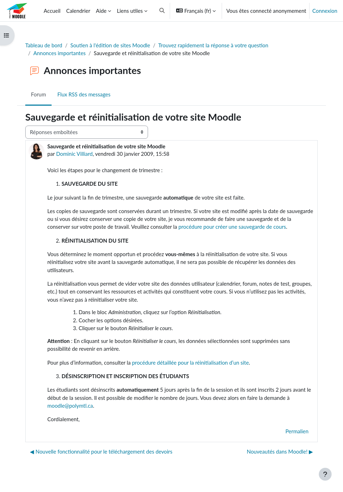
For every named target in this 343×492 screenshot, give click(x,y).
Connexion (324, 10)
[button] (162, 10)
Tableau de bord (43, 45)
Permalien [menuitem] (296, 431)
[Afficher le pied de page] (325, 474)
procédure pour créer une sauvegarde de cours (232, 226)
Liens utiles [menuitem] (130, 10)
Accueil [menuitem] (52, 10)
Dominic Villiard (74, 153)
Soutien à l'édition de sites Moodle (110, 45)
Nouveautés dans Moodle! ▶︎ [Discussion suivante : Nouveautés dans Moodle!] (280, 451)
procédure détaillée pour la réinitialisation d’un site (190, 362)
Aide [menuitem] (101, 10)
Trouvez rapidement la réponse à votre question (213, 45)
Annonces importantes (59, 53)
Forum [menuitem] (38, 94)
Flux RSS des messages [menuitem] (83, 94)
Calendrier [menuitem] (78, 10)
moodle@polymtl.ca (70, 405)
